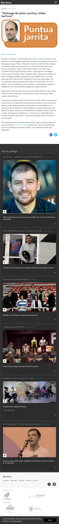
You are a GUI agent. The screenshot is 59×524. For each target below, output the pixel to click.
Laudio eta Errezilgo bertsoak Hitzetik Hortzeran (20, 366)
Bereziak (28, 480)
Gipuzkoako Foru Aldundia (36, 508)
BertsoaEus (9, 2)
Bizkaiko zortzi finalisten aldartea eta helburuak (20, 315)
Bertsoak (21, 480)
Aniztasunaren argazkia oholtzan (14, 407)
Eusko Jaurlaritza (10, 508)
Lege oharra (14, 480)
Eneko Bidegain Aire (8, 54)
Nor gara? (6, 480)
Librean (37, 496)
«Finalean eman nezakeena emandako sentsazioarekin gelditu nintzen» (28, 268)
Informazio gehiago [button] (16, 521)
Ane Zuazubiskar (21, 125)
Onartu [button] (50, 520)
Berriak (35, 480)
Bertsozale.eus (8, 496)
